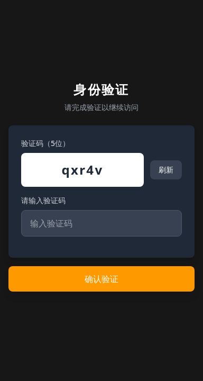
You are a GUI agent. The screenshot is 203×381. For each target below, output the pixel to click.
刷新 (166, 170)
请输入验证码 (43, 200)
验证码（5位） (45, 143)
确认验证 (101, 279)
